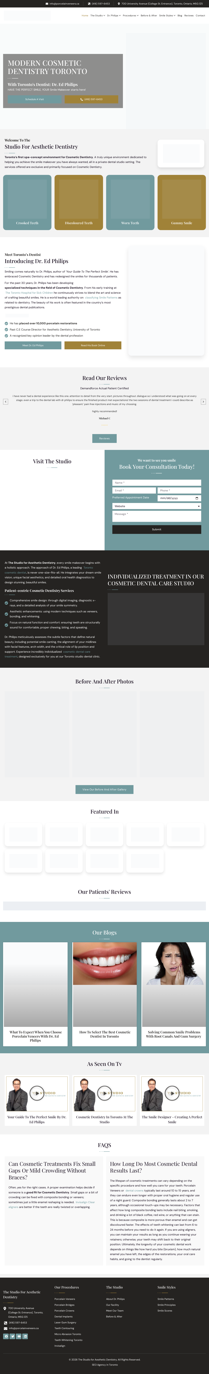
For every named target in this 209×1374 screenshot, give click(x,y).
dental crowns (135, 1193)
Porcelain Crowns (64, 1310)
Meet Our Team (115, 1310)
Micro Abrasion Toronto (68, 1334)
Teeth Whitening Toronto (68, 1340)
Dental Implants (64, 1316)
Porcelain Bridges (64, 1304)
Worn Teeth (130, 223)
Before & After (114, 1316)
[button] (37, 1096)
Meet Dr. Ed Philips (33, 345)
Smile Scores (165, 1310)
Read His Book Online (93, 345)
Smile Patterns (166, 1298)
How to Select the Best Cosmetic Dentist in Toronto (105, 1035)
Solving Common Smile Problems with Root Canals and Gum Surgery (173, 1035)
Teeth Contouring (64, 1328)
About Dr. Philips (115, 1298)
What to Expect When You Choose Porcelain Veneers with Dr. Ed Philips (36, 1037)
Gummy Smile (182, 223)
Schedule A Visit (34, 99)
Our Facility (112, 1304)
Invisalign (60, 1345)
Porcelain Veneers (65, 1298)
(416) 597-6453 (91, 99)
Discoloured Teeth (78, 223)
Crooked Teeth (27, 223)
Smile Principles (167, 1304)
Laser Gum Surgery (65, 1322)
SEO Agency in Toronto (105, 1364)
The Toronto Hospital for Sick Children (29, 293)
